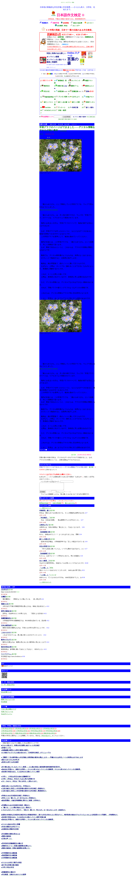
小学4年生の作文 (50, 730)
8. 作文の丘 (45, 91)
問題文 (63, 39)
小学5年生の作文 (8, 732)
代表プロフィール (7, 713)
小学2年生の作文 (21, 730)
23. (87, 107)
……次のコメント (45, 584)
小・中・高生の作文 (8, 686)
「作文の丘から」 (46, 737)
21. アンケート (59, 107)
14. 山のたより (74, 96)
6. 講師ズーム (73, 86)
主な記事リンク (6, 694)
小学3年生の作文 (35, 730)
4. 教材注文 (45, 86)
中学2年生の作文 (53, 732)
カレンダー (75, 25)
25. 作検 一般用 (60, 110)
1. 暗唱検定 (59, 80)
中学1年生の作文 (38, 732)
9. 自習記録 (59, 91)
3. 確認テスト (87, 80)
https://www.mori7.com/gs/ (48, 210)
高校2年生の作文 (36, 735)
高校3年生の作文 (50, 735)
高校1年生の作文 (22, 735)
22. (73, 107)
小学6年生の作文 (23, 732)
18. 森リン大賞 (74, 102)
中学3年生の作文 (8, 735)
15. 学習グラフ (88, 97)
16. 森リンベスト (46, 102)
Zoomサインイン (6, 715)
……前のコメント (45, 510)
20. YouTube (45, 107)
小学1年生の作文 (7, 730)
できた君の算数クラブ (8, 711)
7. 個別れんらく (88, 86)
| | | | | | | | (68, 118)
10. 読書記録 (73, 91)
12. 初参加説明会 (47, 97)
